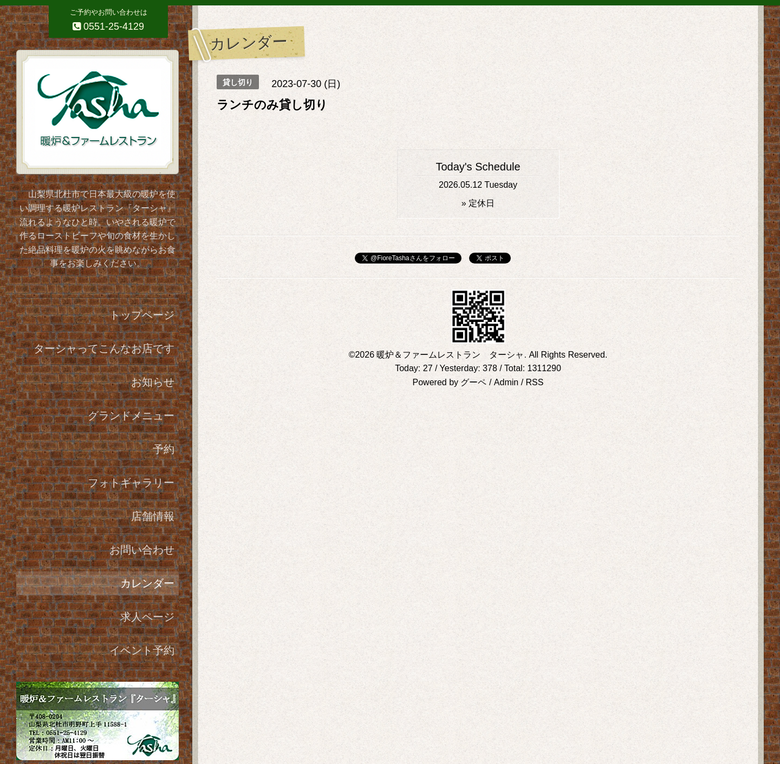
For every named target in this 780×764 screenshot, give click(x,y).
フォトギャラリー (131, 483)
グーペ (473, 382)
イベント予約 (141, 650)
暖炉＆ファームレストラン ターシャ (450, 354)
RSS (535, 382)
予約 (163, 449)
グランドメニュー (131, 415)
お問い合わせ (141, 550)
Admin (506, 382)
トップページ (141, 315)
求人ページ (147, 617)
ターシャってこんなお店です (104, 348)
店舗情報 (152, 516)
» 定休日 (478, 203)
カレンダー (147, 583)
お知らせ (152, 382)
